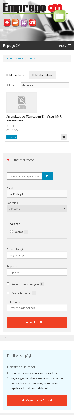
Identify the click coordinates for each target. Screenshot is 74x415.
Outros (31, 58)
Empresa (12, 266)
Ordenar (10, 85)
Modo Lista (15, 75)
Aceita (24, 293)
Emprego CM (11, 45)
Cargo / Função (15, 249)
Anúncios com (28, 284)
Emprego (19, 58)
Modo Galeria (42, 75)
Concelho (12, 203)
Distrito (11, 188)
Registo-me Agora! (37, 400)
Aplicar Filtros (37, 322)
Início (9, 58)
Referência (37, 305)
